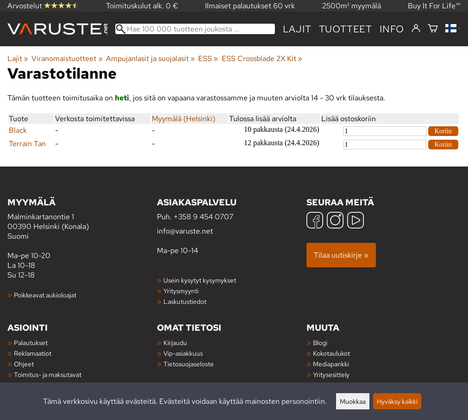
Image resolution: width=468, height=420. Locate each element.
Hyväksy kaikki (397, 401)
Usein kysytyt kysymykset (199, 280)
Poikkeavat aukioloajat (45, 294)
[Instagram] (335, 221)
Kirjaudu (175, 342)
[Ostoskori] (433, 29)
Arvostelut (43, 6)
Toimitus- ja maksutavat (47, 374)
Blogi (320, 342)
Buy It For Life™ (434, 6)
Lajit (297, 29)
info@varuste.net (185, 231)
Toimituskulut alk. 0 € (142, 6)
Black (18, 130)
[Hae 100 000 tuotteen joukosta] (195, 29)
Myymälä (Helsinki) (183, 119)
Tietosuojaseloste (188, 363)
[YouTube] (355, 221)
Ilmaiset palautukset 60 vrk (250, 6)
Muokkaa (353, 401)
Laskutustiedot (184, 301)
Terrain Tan (27, 143)
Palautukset (31, 342)
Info (392, 29)
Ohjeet (24, 363)
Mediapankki (331, 363)
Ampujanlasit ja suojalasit (150, 58)
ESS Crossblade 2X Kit (262, 58)
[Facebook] (314, 221)
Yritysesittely (331, 374)
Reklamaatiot (32, 353)
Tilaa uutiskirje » (341, 255)
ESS (208, 58)
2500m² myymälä (351, 6)
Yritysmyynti (181, 290)
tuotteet (345, 29)
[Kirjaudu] (416, 28)
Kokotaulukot (331, 353)
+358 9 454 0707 (203, 217)
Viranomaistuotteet (66, 58)
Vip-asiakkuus (183, 353)
